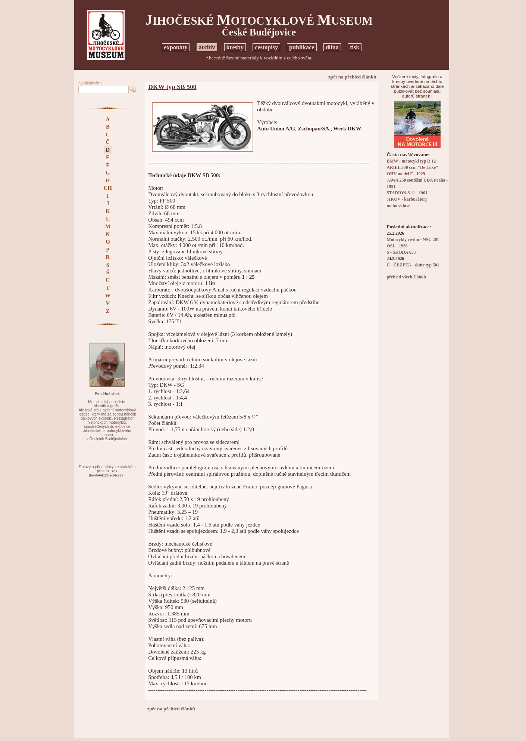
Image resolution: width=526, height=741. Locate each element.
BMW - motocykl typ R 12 (411, 161)
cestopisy (266, 47)
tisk (354, 47)
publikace (301, 47)
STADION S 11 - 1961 (407, 193)
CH (108, 188)
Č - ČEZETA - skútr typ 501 (413, 265)
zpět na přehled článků (352, 77)
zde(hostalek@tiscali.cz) (106, 473)
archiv (207, 47)
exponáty (176, 47)
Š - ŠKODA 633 (401, 252)
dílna (332, 47)
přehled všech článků (406, 277)
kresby (235, 47)
